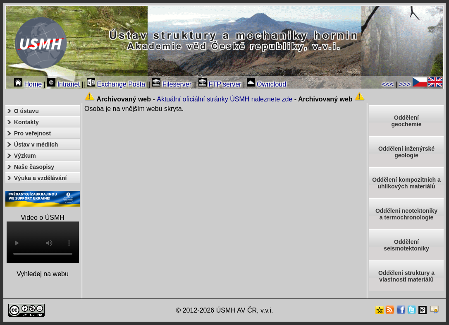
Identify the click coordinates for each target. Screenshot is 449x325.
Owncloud (267, 84)
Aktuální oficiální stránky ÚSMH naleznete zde (224, 99)
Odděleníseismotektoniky (406, 245)
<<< (388, 84)
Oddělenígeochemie (406, 121)
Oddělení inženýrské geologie (406, 152)
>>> (405, 84)
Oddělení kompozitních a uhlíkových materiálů (406, 183)
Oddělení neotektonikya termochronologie (406, 214)
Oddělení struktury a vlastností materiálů (406, 276)
